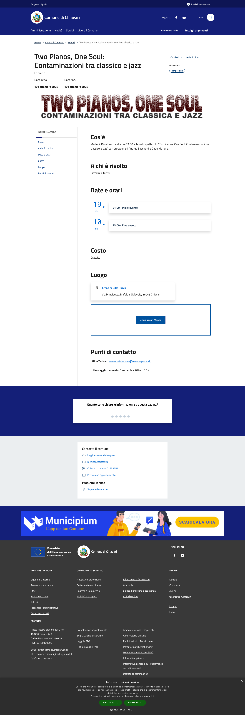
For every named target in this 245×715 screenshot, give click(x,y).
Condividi (176, 57)
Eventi (71, 42)
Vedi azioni (193, 57)
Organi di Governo (40, 579)
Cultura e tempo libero (89, 585)
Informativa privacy (133, 658)
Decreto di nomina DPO (135, 674)
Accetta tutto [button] (110, 702)
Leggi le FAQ (83, 641)
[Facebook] (175, 17)
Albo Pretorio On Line (134, 635)
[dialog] (122, 696)
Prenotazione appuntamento (92, 630)
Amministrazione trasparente (138, 630)
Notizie (173, 579)
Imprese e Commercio (88, 591)
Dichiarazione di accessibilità (138, 652)
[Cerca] (210, 17)
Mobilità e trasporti (87, 596)
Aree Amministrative (42, 585)
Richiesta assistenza (87, 647)
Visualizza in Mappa (150, 320)
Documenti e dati (40, 613)
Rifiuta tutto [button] (135, 702)
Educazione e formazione (136, 579)
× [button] (241, 681)
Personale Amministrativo (44, 608)
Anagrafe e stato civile (89, 579)
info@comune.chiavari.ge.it (53, 649)
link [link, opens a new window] (152, 696)
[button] (122, 709)
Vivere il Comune (54, 42)
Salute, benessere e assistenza (139, 591)
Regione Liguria (39, 4)
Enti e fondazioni (39, 596)
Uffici (33, 591)
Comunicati (175, 585)
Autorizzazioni (130, 596)
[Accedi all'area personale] (198, 4)
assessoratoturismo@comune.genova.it (130, 361)
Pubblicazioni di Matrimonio (137, 641)
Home (37, 42)
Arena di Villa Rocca (114, 288)
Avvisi (172, 591)
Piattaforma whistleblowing (137, 647)
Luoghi (173, 606)
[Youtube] (183, 17)
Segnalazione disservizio (90, 635)
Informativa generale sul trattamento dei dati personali (143, 666)
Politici (34, 602)
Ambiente (128, 585)
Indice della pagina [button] (47, 131)
